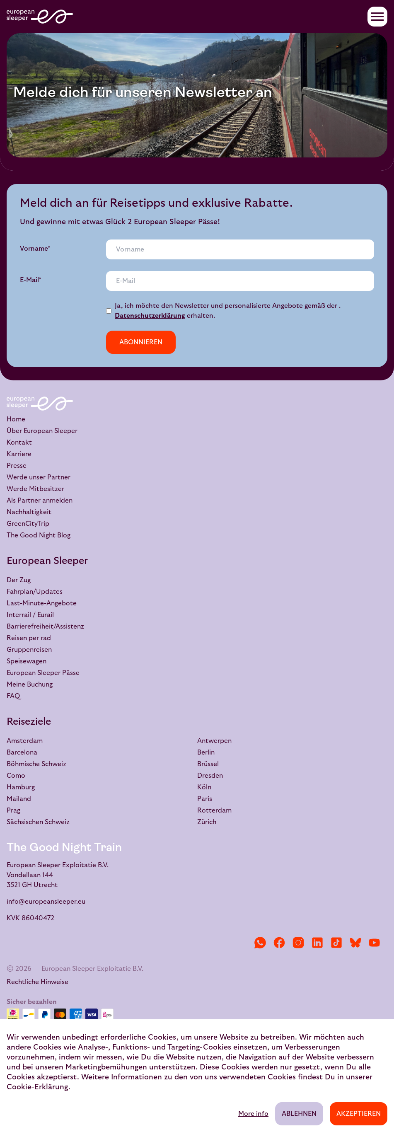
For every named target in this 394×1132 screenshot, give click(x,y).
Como (16, 775)
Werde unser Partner (38, 477)
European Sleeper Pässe (43, 673)
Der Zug (19, 580)
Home (16, 419)
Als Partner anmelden (40, 500)
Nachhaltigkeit (29, 512)
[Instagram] (298, 942)
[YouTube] (374, 942)
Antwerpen (214, 741)
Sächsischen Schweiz (38, 822)
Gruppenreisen (29, 649)
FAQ (13, 696)
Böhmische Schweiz (36, 764)
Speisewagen (26, 661)
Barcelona (22, 752)
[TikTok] (336, 942)
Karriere (19, 454)
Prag (13, 810)
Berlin (206, 752)
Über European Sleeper (42, 431)
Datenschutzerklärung (150, 315)
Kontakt (19, 442)
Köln (204, 787)
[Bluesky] (355, 942)
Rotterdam (214, 810)
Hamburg (21, 787)
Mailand (19, 799)
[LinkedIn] (317, 942)
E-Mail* (30, 280)
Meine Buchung (30, 684)
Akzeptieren (358, 1113)
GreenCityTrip (28, 523)
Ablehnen (299, 1113)
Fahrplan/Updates (35, 591)
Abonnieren (140, 342)
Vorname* (35, 248)
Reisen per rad (29, 638)
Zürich (206, 822)
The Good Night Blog (38, 535)
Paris (204, 799)
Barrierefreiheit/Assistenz (45, 626)
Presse (17, 465)
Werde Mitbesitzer (35, 489)
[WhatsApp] (260, 942)
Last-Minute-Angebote (42, 603)
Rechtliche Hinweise (37, 982)
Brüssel (208, 764)
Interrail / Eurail (30, 615)
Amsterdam (25, 741)
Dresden (210, 775)
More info (253, 1113)
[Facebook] (279, 942)
